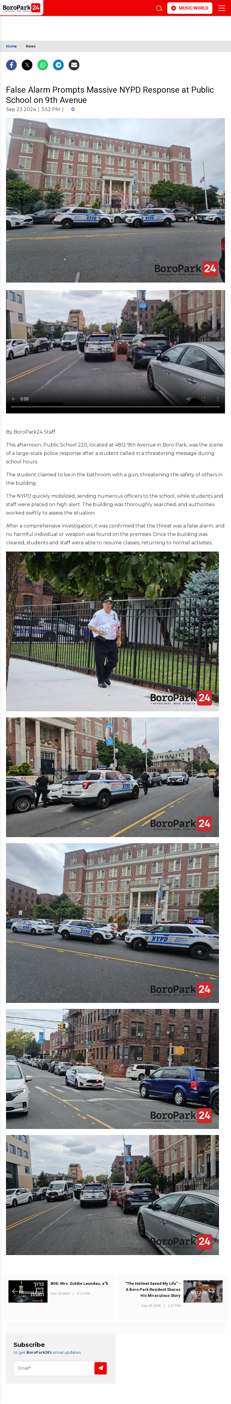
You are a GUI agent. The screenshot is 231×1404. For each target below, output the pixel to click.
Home (11, 46)
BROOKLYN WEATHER (59, 25)
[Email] (61, 1368)
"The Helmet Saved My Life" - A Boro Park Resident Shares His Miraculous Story (152, 1289)
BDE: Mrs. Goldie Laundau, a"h (79, 1283)
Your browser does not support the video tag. (115, 351)
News (31, 46)
